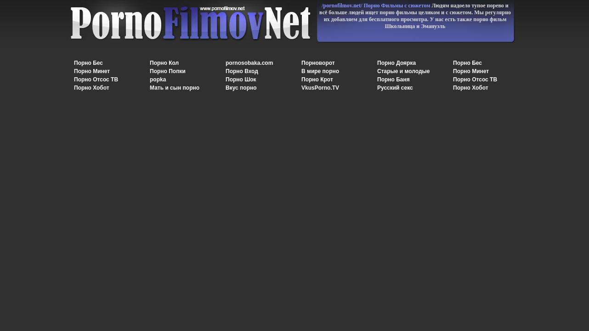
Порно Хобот (91, 88)
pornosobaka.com (249, 63)
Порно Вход (242, 71)
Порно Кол (164, 63)
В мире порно (320, 71)
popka (158, 79)
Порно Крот (317, 79)
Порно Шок (241, 79)
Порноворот (318, 63)
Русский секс (395, 88)
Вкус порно (241, 88)
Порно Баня (393, 79)
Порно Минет (92, 71)
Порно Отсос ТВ (96, 79)
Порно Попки (168, 71)
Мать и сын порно (174, 88)
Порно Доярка (396, 63)
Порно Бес (88, 63)
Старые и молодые (403, 71)
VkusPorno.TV (320, 88)
